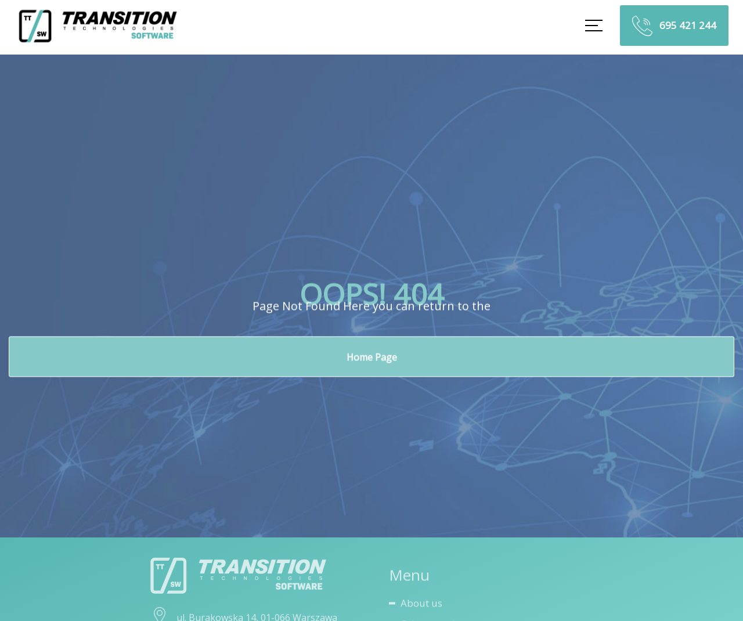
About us (421, 605)
